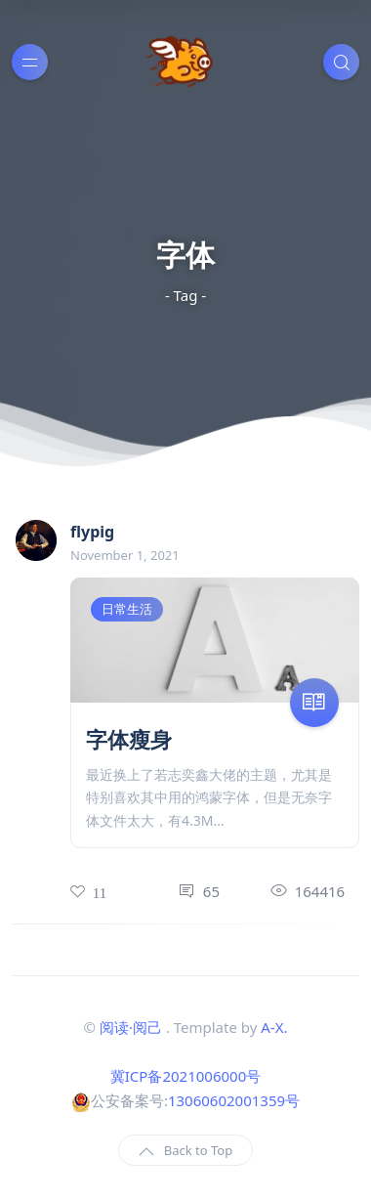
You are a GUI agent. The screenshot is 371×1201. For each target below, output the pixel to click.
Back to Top (185, 1150)
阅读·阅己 (131, 1027)
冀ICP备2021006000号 (185, 1076)
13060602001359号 (234, 1100)
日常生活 (127, 609)
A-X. (274, 1027)
